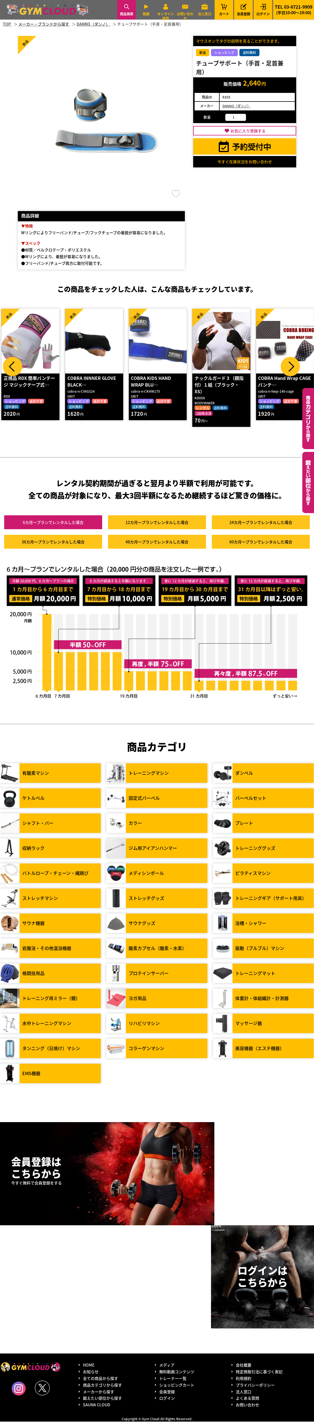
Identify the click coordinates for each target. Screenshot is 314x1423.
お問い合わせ (185, 16)
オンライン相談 (165, 16)
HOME (88, 1366)
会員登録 (243, 13)
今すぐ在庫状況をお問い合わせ (244, 161)
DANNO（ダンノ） (236, 105)
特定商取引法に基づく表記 (259, 1373)
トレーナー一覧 (173, 1379)
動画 (146, 13)
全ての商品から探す (100, 1379)
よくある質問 (247, 1399)
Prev (12, 366)
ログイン (263, 13)
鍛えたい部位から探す (308, 482)
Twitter (42, 1389)
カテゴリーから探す (308, 418)
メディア (167, 1366)
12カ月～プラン (157, 523)
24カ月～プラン (260, 523)
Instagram (19, 1390)
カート (224, 9)
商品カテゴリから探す (102, 1386)
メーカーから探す (98, 1392)
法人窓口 (204, 13)
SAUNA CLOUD (96, 1406)
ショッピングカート (176, 1386)
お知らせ (91, 1373)
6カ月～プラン (53, 523)
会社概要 (243, 1366)
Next (290, 366)
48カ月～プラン (157, 543)
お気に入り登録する (248, 130)
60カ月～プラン (260, 543)
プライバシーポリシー (255, 1386)
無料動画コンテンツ (176, 1373)
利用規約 (243, 1379)
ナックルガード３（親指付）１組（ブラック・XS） (219, 386)
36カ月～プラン (53, 543)
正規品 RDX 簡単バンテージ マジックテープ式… (29, 382)
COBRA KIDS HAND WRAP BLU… (151, 382)
